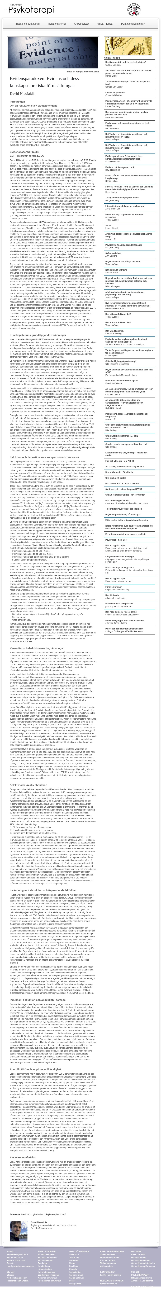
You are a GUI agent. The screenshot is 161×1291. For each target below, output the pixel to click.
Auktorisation (45, 1269)
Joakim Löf (110, 239)
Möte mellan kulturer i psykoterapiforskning (126, 520)
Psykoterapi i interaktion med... (119, 580)
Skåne (72, 1263)
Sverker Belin (116, 271)
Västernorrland (76, 1275)
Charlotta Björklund (114, 95)
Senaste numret (107, 1254)
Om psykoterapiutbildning (143, 1263)
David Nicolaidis (124, 159)
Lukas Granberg (128, 104)
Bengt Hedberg (112, 200)
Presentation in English (18, 1281)
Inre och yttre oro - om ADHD (119, 461)
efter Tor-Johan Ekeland (124, 621)
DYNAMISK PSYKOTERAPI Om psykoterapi (138, 1254)
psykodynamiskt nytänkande (119, 605)
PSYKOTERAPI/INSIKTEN (112, 1251)
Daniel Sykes (111, 76)
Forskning (42, 1263)
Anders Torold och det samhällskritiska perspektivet (122, 613)
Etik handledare (45, 1260)
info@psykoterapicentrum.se (20, 1266)
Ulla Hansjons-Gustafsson (120, 362)
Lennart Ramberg (114, 332)
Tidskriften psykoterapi (28, 23)
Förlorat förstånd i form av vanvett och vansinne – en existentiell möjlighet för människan (129, 188)
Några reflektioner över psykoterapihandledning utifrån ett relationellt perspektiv (129, 527)
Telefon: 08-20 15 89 (16, 1260)
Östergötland (75, 1284)
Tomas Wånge (112, 139)
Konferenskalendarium (110, 1275)
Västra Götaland (76, 1278)
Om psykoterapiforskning (143, 1266)
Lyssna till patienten (115, 92)
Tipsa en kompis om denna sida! (83, 72)
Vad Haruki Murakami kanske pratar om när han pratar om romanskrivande (128, 72)
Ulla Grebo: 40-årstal (115, 478)
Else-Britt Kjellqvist (121, 382)
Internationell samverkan (49, 1281)
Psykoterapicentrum (132, 23)
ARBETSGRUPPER (47, 1251)
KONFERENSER (107, 1272)
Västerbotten (75, 1272)
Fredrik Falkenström (127, 306)
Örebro (72, 1281)
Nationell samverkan (47, 1278)
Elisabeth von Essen (126, 115)
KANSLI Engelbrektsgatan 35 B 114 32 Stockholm (17, 1254)
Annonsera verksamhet (142, 1281)
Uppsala (73, 1269)
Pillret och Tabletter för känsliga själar (124, 629)
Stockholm (74, 1266)
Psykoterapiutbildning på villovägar (122, 514)
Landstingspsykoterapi (48, 1275)
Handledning (44, 1266)
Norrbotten (74, 1260)
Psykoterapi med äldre (116, 540)
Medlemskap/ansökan (17, 1278)
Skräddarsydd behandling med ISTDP (123, 489)
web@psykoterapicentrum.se (144, 1289)
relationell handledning (115, 596)
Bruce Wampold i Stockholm (119, 472)
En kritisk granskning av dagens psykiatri (125, 534)
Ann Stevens (113, 254)
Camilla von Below (113, 87)
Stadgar (10, 1275)
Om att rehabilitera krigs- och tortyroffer (125, 495)
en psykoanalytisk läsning (117, 588)
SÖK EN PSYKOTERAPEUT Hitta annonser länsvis (141, 1275)
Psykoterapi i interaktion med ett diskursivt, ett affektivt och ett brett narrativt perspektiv (126, 549)
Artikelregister (81, 23)
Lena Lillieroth (111, 227)
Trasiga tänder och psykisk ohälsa (122, 197)
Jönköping (74, 1257)
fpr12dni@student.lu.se (41, 1228)
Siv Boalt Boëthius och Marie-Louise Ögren (126, 342)
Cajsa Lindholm (129, 392)
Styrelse (11, 1272)
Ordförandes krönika (109, 1257)
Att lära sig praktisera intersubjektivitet (124, 466)
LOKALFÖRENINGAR (79, 1251)
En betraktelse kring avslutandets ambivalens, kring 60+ (129, 570)
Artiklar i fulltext (105, 23)
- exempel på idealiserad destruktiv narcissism (126, 502)
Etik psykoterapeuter (47, 1257)
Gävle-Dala (74, 1254)
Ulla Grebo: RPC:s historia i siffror (122, 483)
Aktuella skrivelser (46, 1254)
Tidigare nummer (57, 23)
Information (43, 1272)
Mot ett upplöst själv (115, 545)
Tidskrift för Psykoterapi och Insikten (123, 509)
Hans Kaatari (111, 192)
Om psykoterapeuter (140, 1260)
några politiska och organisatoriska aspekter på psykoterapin (127, 559)
